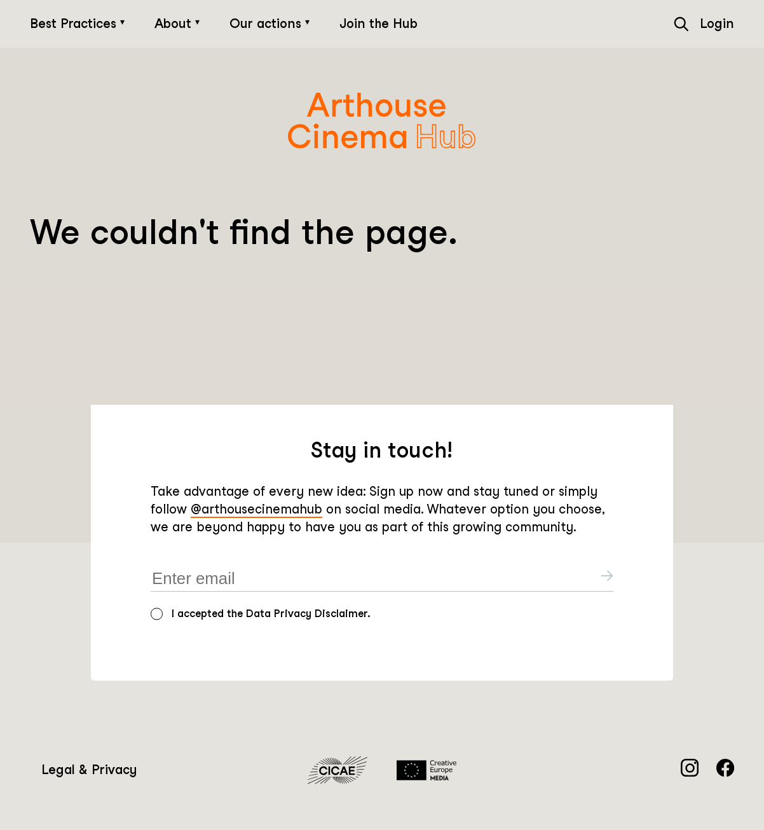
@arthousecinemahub (256, 509)
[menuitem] (89, 770)
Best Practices (75, 24)
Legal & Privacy (89, 769)
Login (717, 23)
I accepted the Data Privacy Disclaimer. (271, 613)
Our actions (267, 24)
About (174, 24)
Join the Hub (378, 23)
